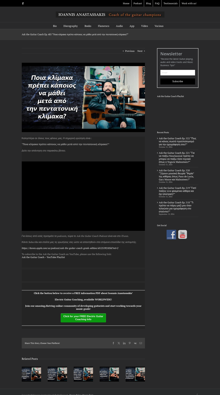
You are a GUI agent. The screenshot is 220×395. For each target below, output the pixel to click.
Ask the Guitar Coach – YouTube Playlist (43, 257)
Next (140, 51)
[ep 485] (83, 97)
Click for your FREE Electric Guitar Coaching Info (83, 318)
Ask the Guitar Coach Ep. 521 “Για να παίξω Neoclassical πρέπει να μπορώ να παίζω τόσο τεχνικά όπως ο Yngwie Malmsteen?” (177, 157)
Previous (130, 51)
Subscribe (177, 81)
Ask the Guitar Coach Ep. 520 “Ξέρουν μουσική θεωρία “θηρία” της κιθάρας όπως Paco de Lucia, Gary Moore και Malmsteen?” (176, 175)
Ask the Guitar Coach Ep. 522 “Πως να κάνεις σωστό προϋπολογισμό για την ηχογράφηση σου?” (177, 141)
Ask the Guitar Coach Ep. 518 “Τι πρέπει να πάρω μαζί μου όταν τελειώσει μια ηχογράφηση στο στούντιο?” (176, 207)
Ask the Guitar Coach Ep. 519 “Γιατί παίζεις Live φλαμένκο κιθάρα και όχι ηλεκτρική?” (177, 191)
